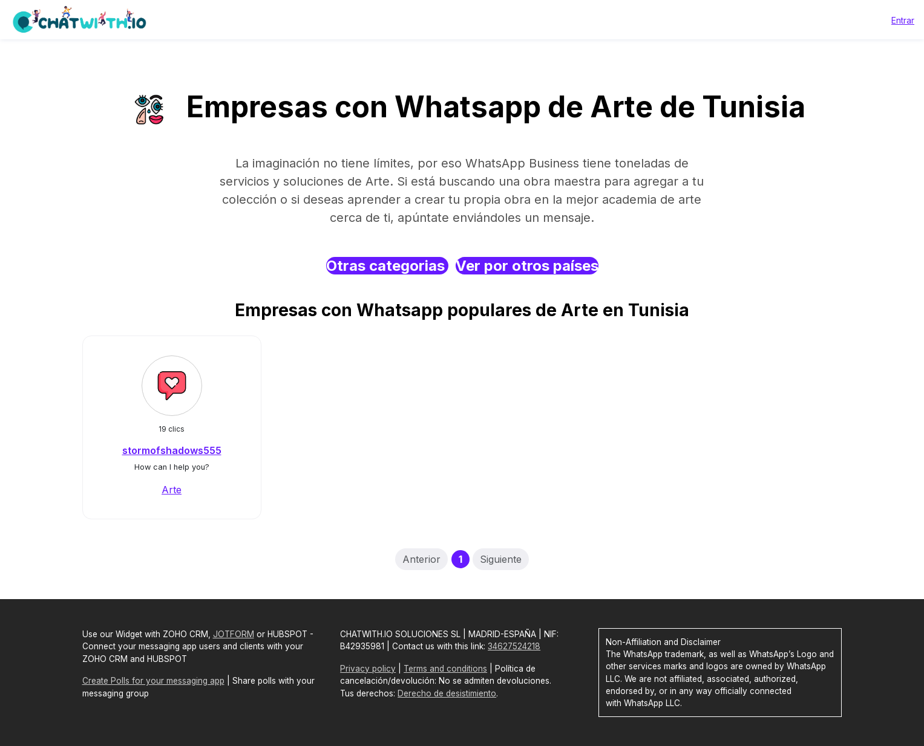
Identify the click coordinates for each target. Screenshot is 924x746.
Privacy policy (368, 668)
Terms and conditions (445, 668)
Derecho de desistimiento (447, 693)
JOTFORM (233, 634)
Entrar (902, 20)
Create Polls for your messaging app (153, 681)
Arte (172, 490)
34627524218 (514, 646)
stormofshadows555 (171, 450)
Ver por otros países (527, 265)
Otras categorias (387, 265)
